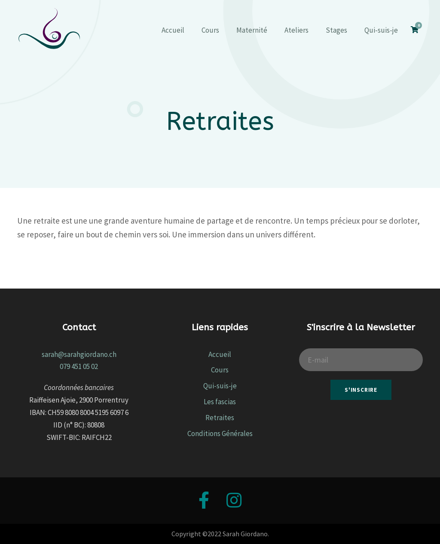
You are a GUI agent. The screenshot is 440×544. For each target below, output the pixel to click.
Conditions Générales (220, 433)
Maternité (251, 30)
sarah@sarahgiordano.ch (79, 354)
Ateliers (296, 30)
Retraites (219, 417)
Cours (210, 30)
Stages (336, 30)
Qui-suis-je (381, 30)
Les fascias (220, 401)
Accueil (173, 30)
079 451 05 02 (79, 366)
